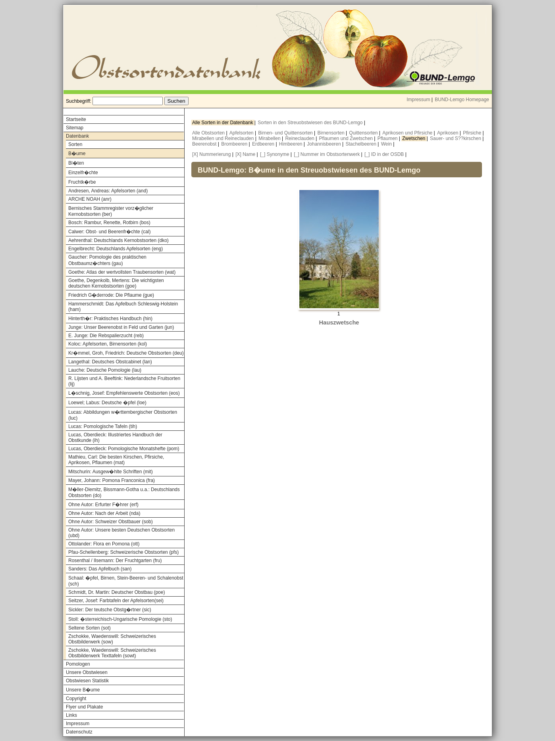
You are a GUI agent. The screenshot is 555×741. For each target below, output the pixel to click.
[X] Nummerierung (211, 154)
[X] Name (245, 154)
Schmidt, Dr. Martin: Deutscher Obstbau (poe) (116, 592)
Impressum (418, 99)
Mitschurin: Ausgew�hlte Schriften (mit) (110, 471)
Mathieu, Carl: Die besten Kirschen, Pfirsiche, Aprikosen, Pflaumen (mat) (116, 459)
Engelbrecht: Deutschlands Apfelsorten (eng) (115, 248)
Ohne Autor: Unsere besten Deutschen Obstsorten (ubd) (121, 532)
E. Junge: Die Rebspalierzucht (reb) (106, 335)
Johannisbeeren (324, 144)
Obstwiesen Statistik (87, 680)
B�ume (76, 153)
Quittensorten (364, 133)
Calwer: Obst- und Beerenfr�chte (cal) (109, 231)
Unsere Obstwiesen (87, 672)
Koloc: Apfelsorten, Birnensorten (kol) (107, 344)
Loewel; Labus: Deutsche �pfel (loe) (107, 402)
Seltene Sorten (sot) (89, 628)
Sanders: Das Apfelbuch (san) (99, 569)
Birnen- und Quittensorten (286, 133)
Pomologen (78, 664)
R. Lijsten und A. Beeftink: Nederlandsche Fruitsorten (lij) (124, 381)
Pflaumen (388, 138)
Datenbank (77, 136)
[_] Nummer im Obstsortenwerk (327, 154)
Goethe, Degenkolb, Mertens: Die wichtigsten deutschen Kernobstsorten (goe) (116, 283)
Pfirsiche (472, 133)
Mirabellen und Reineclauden (223, 138)
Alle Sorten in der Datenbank (223, 122)
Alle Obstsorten (209, 133)
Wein (387, 144)
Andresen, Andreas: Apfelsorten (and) (108, 191)
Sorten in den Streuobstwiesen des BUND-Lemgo (311, 122)
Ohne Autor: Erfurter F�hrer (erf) (103, 504)
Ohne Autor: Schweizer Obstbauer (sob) (110, 521)
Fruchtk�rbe (82, 182)
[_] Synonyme (274, 154)
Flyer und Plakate (84, 707)
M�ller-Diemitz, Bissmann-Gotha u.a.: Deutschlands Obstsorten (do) (124, 492)
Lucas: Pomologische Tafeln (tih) (102, 426)
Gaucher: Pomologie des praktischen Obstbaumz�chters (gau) (107, 260)
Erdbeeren (264, 144)
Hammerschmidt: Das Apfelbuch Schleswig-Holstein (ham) (123, 306)
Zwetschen (414, 138)
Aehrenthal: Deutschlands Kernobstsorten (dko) (118, 240)
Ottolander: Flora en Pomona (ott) (103, 544)
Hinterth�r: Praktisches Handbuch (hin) (110, 318)
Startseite (76, 119)
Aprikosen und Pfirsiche (408, 133)
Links (71, 715)
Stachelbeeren (362, 144)
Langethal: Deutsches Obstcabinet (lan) (110, 362)
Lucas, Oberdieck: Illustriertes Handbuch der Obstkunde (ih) (115, 437)
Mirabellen (270, 138)
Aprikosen (448, 133)
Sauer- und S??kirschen (456, 138)
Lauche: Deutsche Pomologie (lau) (104, 370)
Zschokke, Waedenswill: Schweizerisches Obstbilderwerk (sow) (112, 639)
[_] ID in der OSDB (384, 154)
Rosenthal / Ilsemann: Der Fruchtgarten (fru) (115, 560)
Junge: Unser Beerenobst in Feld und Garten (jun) (121, 327)
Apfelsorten (242, 133)
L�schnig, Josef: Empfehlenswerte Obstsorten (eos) (124, 393)
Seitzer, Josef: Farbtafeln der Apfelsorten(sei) (116, 600)
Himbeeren (291, 144)
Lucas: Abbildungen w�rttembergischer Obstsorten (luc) (122, 415)
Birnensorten (332, 133)
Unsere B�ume (83, 690)
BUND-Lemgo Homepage (462, 99)
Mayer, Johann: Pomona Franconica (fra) (111, 480)
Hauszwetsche (339, 322)
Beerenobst (205, 144)
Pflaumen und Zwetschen (346, 138)
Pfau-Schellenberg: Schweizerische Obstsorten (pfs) (123, 552)
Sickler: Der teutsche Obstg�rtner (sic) (109, 609)
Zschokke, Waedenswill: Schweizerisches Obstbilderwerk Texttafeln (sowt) (112, 652)
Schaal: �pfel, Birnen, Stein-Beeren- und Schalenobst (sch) (125, 581)
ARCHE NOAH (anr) (90, 199)
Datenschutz (79, 732)
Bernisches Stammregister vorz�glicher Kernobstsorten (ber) (110, 211)
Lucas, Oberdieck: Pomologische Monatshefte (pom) (123, 448)
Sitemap (74, 128)
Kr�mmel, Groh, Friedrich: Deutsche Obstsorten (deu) (126, 353)
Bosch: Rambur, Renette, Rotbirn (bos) (109, 222)
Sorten (75, 144)
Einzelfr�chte (83, 172)
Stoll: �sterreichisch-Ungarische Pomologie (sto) (120, 619)
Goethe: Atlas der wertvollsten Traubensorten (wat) (121, 272)
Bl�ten (76, 163)
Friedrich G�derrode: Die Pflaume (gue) (111, 295)
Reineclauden (300, 138)
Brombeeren (235, 144)
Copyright (76, 698)
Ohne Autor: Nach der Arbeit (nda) (104, 513)
